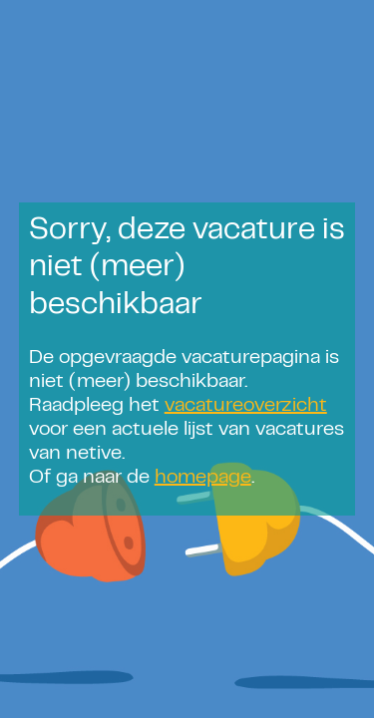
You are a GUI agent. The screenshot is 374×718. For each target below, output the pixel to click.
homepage (203, 478)
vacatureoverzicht (246, 406)
